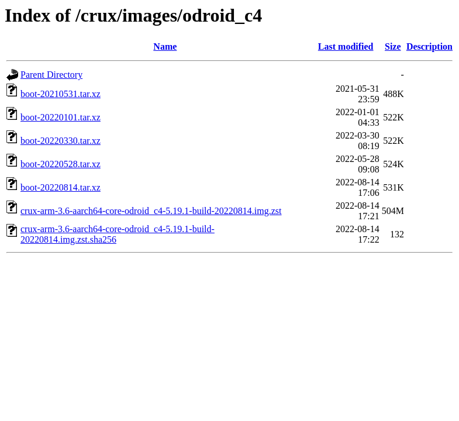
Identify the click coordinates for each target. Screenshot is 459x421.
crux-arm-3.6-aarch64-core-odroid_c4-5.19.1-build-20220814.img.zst (151, 211)
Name (165, 46)
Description (429, 46)
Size (393, 46)
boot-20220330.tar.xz (60, 141)
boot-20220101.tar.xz (60, 117)
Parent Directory (51, 75)
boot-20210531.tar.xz (60, 94)
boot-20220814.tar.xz (60, 187)
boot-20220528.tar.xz (60, 164)
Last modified (346, 46)
